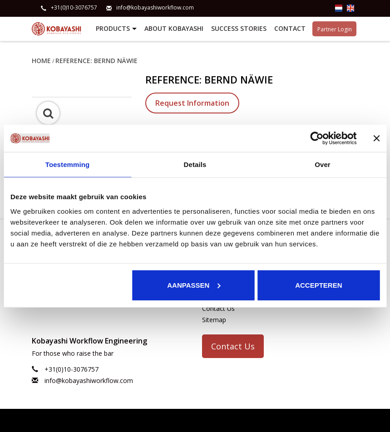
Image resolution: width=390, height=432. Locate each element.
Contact (290, 28)
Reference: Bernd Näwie (96, 60)
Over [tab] (323, 164)
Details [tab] (195, 164)
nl (338, 8)
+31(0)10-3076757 (74, 8)
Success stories (239, 28)
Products (117, 28)
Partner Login (334, 28)
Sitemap (214, 319)
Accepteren (318, 285)
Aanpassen (193, 285)
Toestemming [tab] (67, 164)
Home (41, 60)
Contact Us (218, 307)
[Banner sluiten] (376, 138)
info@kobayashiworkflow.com (155, 8)
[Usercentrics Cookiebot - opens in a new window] (316, 138)
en (350, 8)
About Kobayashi (173, 28)
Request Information (192, 103)
